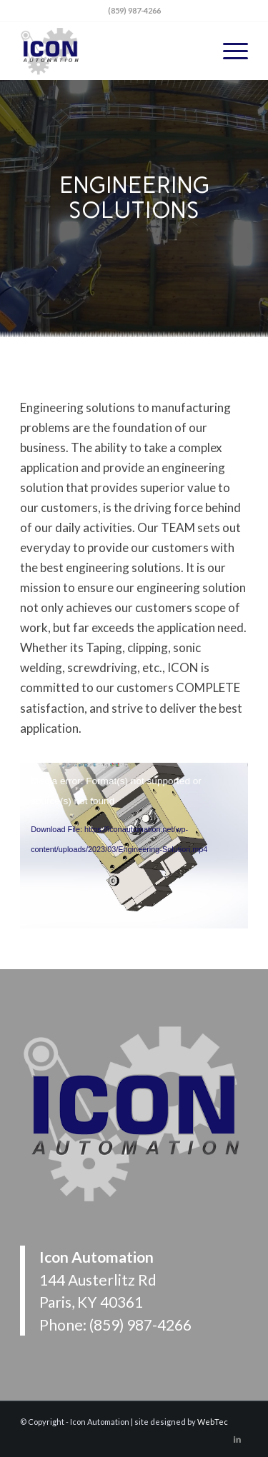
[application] (134, 827)
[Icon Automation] (111, 50)
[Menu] (228, 50)
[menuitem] (228, 50)
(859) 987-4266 (140, 1324)
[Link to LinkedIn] (237, 1439)
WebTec (212, 1421)
